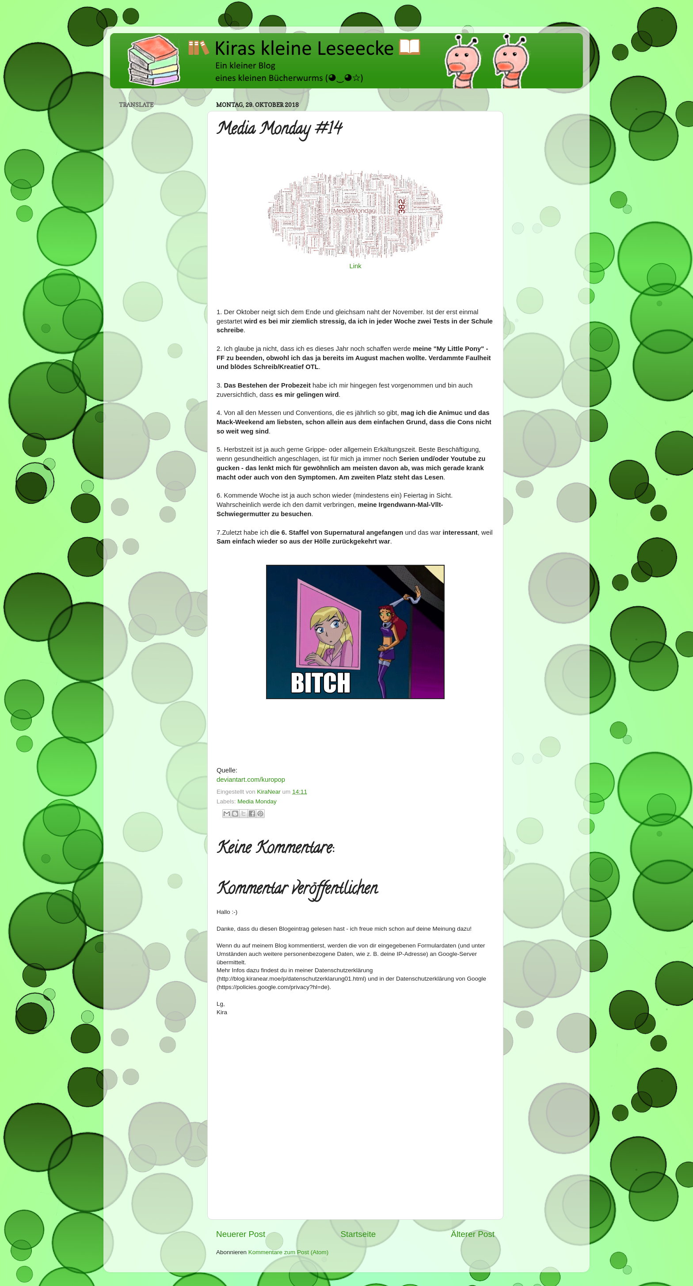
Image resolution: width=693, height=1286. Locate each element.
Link (355, 266)
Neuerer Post (240, 1234)
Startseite (358, 1234)
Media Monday (257, 801)
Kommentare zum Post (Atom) (288, 1252)
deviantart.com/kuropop (251, 779)
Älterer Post (473, 1234)
